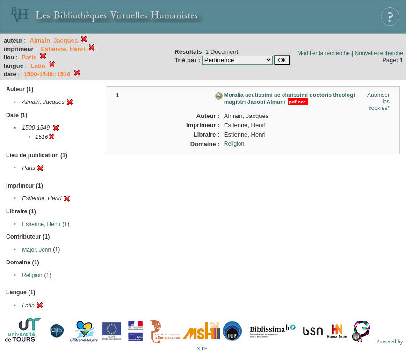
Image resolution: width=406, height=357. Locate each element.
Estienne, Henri (41, 224)
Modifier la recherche (323, 53)
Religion (32, 275)
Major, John (36, 250)
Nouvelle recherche (379, 53)
